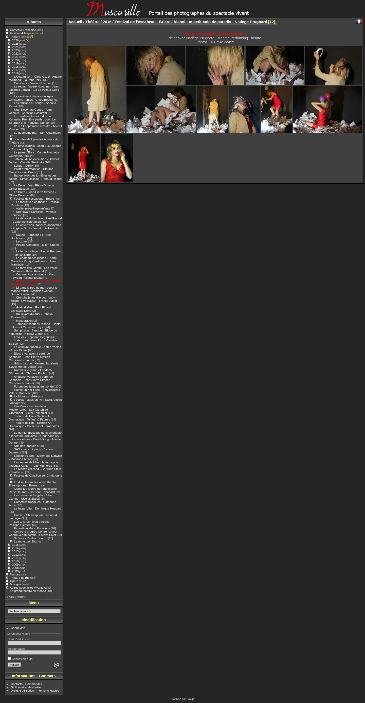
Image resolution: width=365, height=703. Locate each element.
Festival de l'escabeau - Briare (34, 198)
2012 (15, 554)
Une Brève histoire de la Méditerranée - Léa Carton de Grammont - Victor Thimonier (28, 409)
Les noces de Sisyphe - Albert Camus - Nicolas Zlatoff (31, 497)
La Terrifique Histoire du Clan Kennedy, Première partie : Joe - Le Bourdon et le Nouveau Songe (32, 119)
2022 (15, 53)
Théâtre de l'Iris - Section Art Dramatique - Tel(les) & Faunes (30, 417)
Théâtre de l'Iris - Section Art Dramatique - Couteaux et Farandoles (34, 424)
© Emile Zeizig (221, 42)
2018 (15, 66)
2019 (15, 63)
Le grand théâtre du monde (28, 590)
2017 (15, 70)
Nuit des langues (25, 445)
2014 (15, 548)
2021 (15, 56)
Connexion (18, 627)
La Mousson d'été (26, 396)
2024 (15, 46)
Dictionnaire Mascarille (26, 687)
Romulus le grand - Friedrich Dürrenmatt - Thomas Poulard (30, 371)
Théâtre (15, 36)
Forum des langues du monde (33, 386)
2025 (15, 43)
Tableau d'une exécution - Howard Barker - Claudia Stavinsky (34, 160)
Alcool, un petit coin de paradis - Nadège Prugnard (220, 22)
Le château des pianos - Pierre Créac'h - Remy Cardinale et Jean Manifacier (34, 261)
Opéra (14, 581)
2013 (15, 551)
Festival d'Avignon (22, 33)
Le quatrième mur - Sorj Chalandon (37, 132)
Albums (34, 22)
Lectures (21, 241)
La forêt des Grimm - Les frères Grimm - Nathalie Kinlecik (34, 269)
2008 (15, 567)
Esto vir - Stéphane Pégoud (32, 337)
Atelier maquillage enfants (33, 208)
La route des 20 (24, 541)
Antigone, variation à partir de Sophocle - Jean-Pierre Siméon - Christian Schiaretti (31, 380)
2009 (15, 564)
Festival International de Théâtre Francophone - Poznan (33, 483)
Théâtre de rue (19, 577)
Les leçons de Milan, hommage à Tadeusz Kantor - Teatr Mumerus (33, 464)
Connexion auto (20, 658)
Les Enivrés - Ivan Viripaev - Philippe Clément (30, 523)
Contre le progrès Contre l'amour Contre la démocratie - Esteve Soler (33, 533)
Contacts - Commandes (26, 684)
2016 (15, 73)
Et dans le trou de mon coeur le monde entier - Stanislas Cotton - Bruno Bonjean (34, 291)
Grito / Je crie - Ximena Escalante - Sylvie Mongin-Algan (34, 365)
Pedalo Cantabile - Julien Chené (37, 244)
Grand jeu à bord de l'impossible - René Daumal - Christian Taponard (34, 490)
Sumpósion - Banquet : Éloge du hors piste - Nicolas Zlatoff (33, 332)
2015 (15, 544)
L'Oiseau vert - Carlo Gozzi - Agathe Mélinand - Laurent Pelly (35, 78)
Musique (15, 584)
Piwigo (190, 698)
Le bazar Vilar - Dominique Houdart (37, 508)
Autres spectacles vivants (27, 587)
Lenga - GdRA (23, 165)
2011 (15, 557)
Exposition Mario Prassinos (32, 528)
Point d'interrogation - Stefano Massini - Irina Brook (31, 170)
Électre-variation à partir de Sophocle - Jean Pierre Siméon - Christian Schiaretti (30, 357)
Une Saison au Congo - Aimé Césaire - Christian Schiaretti (30, 111)
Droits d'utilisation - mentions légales (35, 690)
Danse (14, 574)
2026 (15, 40)
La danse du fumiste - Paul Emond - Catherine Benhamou (36, 220)
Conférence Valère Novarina (32, 83)
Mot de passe (17, 648)
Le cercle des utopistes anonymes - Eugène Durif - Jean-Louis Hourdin (36, 226)
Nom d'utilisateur (19, 639)
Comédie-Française (23, 29)
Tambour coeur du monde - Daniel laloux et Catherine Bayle (36, 325)
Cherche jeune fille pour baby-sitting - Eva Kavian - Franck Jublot (34, 299)
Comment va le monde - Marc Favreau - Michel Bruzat (33, 276)
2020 (15, 60)
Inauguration (24, 320)
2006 (15, 571)
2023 (15, 50)
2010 (15, 561)
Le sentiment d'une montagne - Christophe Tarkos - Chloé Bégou (32, 98)
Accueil (75, 22)
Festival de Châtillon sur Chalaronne (38, 475)
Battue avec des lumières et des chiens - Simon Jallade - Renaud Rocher (35, 177)
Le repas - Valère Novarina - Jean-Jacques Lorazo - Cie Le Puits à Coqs (34, 88)
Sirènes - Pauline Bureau (30, 538)
